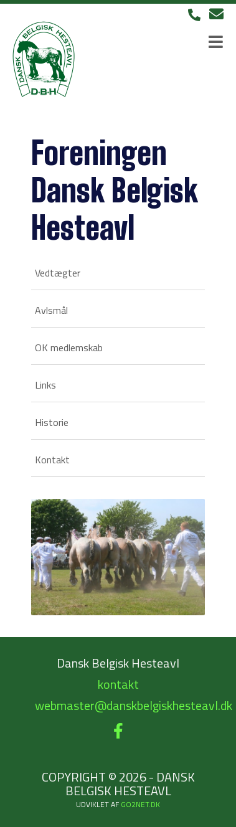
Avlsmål (51, 310)
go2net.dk (140, 804)
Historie (51, 422)
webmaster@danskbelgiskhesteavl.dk (133, 705)
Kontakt (52, 459)
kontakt (118, 684)
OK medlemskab (69, 347)
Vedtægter (57, 272)
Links (45, 384)
